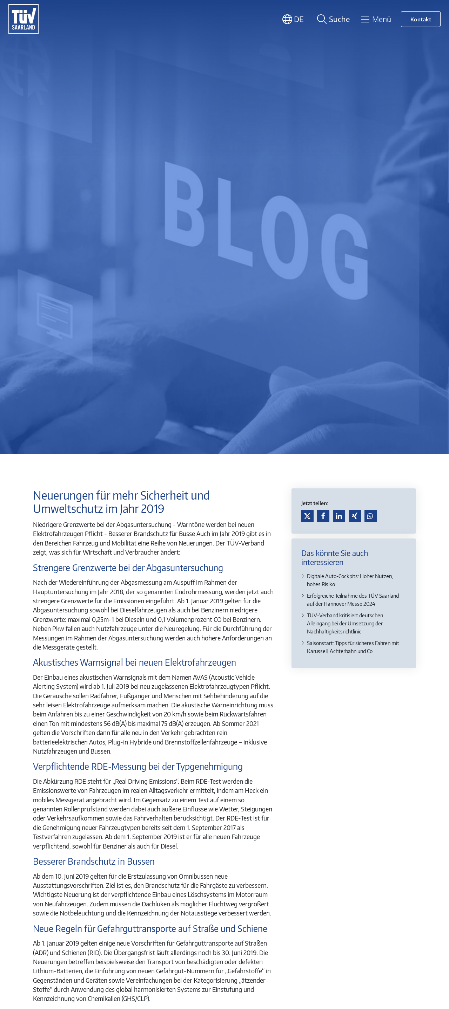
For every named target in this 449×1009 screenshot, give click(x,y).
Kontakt (420, 19)
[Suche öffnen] (332, 19)
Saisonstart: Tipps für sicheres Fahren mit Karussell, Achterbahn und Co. (353, 646)
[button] (307, 516)
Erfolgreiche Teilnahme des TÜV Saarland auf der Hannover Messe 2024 (353, 599)
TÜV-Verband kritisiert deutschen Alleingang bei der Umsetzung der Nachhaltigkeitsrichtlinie (345, 623)
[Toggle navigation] (375, 19)
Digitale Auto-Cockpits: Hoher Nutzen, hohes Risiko (350, 579)
